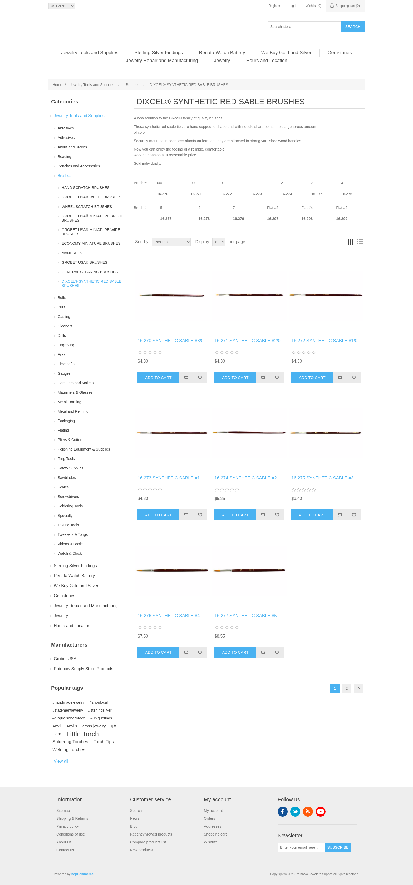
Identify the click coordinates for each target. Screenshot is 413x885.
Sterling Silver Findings (158, 52)
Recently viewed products (151, 834)
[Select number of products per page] (218, 242)
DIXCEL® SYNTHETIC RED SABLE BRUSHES (91, 283)
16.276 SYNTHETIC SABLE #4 (168, 615)
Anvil (56, 726)
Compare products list (148, 842)
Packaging (66, 421)
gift (113, 726)
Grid (350, 242)
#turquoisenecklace (68, 718)
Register (274, 6)
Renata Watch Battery (222, 52)
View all (61, 761)
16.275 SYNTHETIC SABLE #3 (322, 478)
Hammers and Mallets (76, 383)
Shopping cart (215, 834)
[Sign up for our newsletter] (301, 847)
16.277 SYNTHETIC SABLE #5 (245, 615)
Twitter (295, 812)
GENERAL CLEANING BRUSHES (90, 272)
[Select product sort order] (171, 242)
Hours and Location (266, 60)
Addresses (212, 826)
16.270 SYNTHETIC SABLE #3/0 (170, 340)
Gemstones (340, 52)
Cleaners (65, 326)
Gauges (64, 373)
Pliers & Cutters (70, 440)
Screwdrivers (68, 496)
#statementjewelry (67, 710)
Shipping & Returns (72, 818)
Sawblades (67, 478)
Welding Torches (68, 749)
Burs (61, 307)
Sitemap (63, 810)
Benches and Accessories (79, 166)
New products (141, 850)
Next (358, 688)
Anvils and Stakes (72, 147)
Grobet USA (65, 659)
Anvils (71, 726)
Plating (63, 430)
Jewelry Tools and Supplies (89, 52)
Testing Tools (68, 525)
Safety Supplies (70, 468)
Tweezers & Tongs (73, 534)
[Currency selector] (61, 6)
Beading (64, 156)
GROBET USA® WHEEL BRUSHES (91, 197)
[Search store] (305, 26)
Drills (62, 335)
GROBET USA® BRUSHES (84, 262)
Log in (293, 6)
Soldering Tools (70, 506)
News (134, 818)
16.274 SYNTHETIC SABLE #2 (245, 478)
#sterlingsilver (99, 710)
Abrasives (66, 128)
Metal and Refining (73, 411)
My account (213, 810)
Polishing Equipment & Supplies (84, 449)
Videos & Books (71, 544)
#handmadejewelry (68, 702)
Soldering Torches (70, 741)
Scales (63, 487)
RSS (308, 812)
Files (62, 354)
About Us (64, 842)
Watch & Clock (70, 553)
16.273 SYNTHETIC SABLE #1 (168, 478)
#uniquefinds (101, 718)
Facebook (283, 812)
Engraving (66, 345)
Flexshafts (66, 364)
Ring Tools (66, 459)
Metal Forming (69, 402)
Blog (133, 826)
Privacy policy (67, 826)
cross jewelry (94, 726)
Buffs (62, 298)
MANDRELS (72, 253)
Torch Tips (104, 741)
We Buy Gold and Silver (286, 52)
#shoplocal (99, 702)
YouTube (321, 812)
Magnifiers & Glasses (75, 392)
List (360, 242)
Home (57, 85)
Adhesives (66, 138)
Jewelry (222, 60)
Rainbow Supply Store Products (83, 669)
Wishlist (210, 842)
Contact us (65, 850)
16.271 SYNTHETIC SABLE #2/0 (247, 340)
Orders (209, 818)
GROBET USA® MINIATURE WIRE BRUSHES (91, 232)
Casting (64, 316)
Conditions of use (70, 834)
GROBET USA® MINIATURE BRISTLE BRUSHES (94, 218)
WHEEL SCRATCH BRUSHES (87, 206)
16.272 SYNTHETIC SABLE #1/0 (324, 340)
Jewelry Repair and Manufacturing (162, 60)
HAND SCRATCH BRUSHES (86, 188)
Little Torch (82, 734)
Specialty (65, 515)
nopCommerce (82, 874)
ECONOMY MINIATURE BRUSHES (91, 243)
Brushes (64, 175)
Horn (56, 734)
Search (136, 810)
